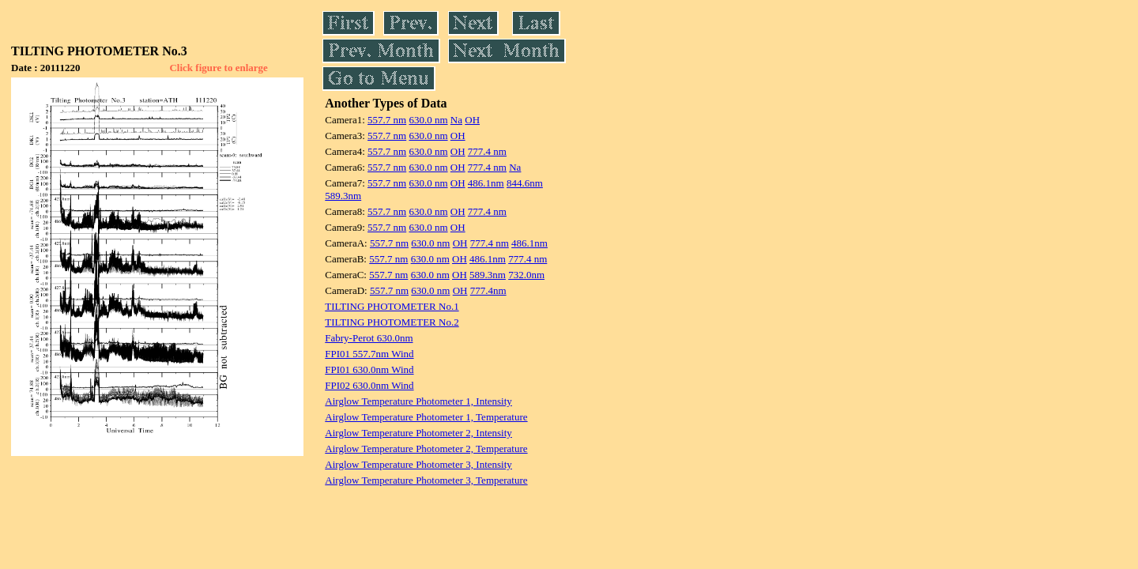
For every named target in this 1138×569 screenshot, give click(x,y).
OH (472, 120)
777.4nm (488, 290)
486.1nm (486, 183)
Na (456, 120)
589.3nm (343, 196)
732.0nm (526, 275)
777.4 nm (487, 151)
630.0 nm (428, 120)
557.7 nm (386, 120)
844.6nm (525, 183)
